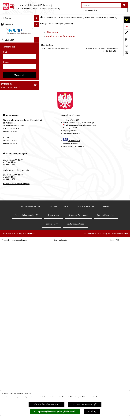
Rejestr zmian (53, 388)
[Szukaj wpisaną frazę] (124, 5)
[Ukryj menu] (36, 18)
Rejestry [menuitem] (5, 190)
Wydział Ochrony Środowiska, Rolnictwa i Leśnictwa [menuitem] (15, 131)
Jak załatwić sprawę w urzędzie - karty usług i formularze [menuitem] (16, 74)
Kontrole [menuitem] (5, 179)
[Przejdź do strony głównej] (31, 6)
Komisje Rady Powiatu (106, 17)
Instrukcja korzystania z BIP (27, 388)
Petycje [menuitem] (4, 154)
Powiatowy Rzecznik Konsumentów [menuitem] (11, 162)
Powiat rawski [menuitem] (7, 29)
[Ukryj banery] (36, 197)
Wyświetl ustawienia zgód (84, 404)
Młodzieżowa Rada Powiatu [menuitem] (14, 45)
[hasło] (19, 239)
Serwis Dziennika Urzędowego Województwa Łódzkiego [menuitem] (15, 99)
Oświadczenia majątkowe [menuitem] (13, 67)
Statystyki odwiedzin (106, 388)
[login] (19, 229)
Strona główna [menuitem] (8, 23)
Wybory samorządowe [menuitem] (11, 185)
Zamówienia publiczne (58, 379)
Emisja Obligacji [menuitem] (8, 138)
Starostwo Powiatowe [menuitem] (11, 50)
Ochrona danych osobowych (46, 404)
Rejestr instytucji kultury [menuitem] (13, 168)
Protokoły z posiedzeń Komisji (60, 36)
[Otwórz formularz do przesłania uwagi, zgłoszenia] (126, 46)
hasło (6, 234)
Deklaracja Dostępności (78, 388)
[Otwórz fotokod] (126, 52)
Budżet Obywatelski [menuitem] (10, 61)
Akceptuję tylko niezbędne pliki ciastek (55, 411)
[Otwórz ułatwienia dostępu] (126, 19)
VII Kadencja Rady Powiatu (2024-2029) (76, 17)
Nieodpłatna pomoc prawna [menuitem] (14, 149)
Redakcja (107, 379)
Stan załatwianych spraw (29, 379)
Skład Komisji (52, 32)
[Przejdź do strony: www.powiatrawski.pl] (126, 33)
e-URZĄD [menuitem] (5, 56)
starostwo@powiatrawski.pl (82, 295)
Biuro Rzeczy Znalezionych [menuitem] (14, 143)
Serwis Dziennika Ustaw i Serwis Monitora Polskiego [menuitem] (16, 108)
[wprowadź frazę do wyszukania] (101, 5)
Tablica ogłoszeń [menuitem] (9, 81)
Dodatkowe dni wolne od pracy (16, 356)
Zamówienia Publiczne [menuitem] (12, 86)
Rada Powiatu (50, 17)
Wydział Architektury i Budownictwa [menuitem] (12, 122)
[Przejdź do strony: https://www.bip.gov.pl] (126, 26)
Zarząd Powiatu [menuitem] (8, 39)
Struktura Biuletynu (85, 379)
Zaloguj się (19, 247)
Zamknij (92, 411)
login (5, 224)
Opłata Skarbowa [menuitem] (9, 92)
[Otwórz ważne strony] (126, 39)
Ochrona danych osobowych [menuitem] (14, 174)
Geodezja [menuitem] (5, 115)
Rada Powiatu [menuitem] (7, 34)
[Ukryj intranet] (36, 212)
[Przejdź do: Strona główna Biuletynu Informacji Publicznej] (41, 17)
